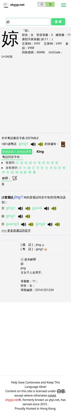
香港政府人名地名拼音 (16, 152)
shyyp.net (12, 400)
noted (52, 395)
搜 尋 (58, 22)
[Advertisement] (35, 95)
